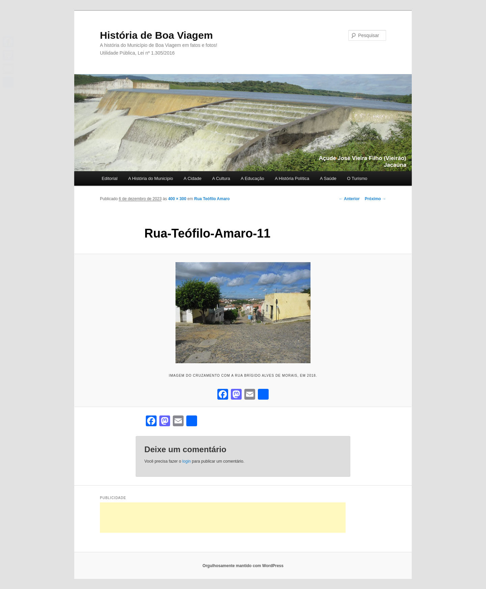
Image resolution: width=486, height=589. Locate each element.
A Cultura (221, 178)
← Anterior (349, 198)
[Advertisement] (223, 517)
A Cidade (192, 178)
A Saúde (328, 178)
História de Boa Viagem (156, 35)
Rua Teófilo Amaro (212, 198)
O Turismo (357, 178)
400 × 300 (177, 198)
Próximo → (375, 198)
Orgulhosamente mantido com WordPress (243, 565)
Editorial (109, 178)
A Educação (252, 178)
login (186, 461)
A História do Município (150, 178)
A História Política (292, 178)
